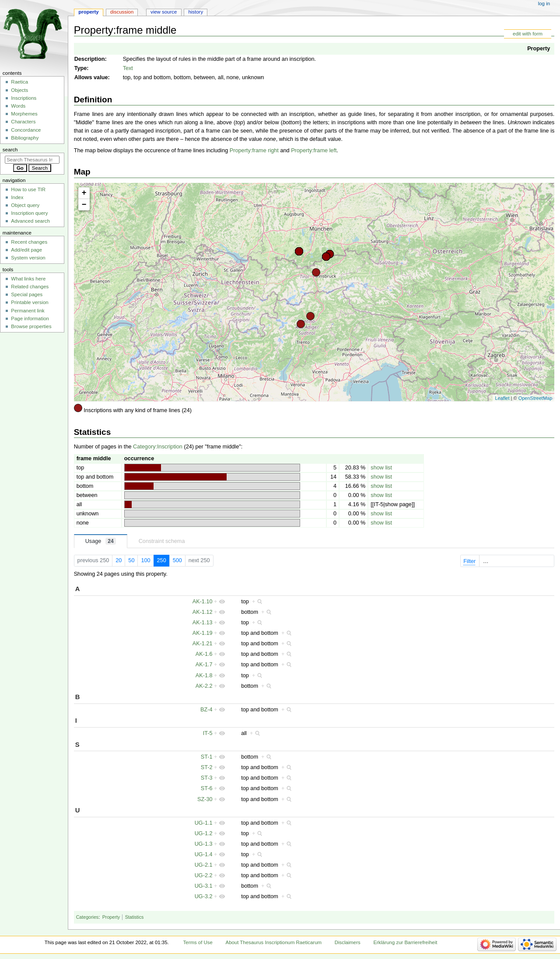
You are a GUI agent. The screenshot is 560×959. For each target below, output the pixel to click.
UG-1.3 (204, 844)
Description (89, 59)
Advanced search (30, 221)
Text (128, 68)
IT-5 (208, 733)
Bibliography (24, 137)
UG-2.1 (204, 865)
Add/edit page (26, 249)
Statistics (134, 917)
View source (163, 11)
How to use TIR (28, 189)
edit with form (527, 33)
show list (381, 468)
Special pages (26, 294)
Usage (100, 541)
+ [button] (84, 193)
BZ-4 (206, 710)
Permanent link (27, 310)
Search (10, 149)
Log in (544, 3)
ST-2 (207, 767)
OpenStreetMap (535, 398)
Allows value (91, 77)
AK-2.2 (204, 686)
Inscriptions (23, 98)
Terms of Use (198, 942)
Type (80, 68)
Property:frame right (254, 150)
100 (145, 560)
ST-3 (207, 778)
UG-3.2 (204, 896)
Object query (25, 205)
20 (119, 560)
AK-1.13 (202, 623)
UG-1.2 (204, 833)
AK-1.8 (204, 675)
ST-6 (207, 788)
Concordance (26, 130)
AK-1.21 (202, 643)
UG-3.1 (204, 886)
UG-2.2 (204, 875)
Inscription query (29, 213)
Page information (30, 318)
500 (177, 560)
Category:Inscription (157, 447)
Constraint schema (162, 541)
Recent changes (29, 242)
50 (131, 560)
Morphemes (24, 113)
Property (538, 49)
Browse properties (31, 326)
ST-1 (207, 757)
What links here (28, 278)
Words (18, 105)
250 (161, 560)
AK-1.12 (202, 612)
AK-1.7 (204, 665)
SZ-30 (205, 799)
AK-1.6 (204, 654)
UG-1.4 (204, 854)
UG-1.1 (204, 823)
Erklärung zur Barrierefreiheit (405, 942)
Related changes (30, 286)
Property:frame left (313, 150)
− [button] (84, 205)
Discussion (121, 11)
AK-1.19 (202, 633)
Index (17, 197)
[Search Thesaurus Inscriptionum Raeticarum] (32, 160)
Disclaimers (347, 942)
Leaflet (502, 398)
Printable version (29, 302)
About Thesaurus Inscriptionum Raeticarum (274, 942)
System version (28, 257)
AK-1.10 (202, 601)
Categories (87, 917)
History (195, 11)
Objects (19, 90)
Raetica (19, 81)
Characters (23, 121)
